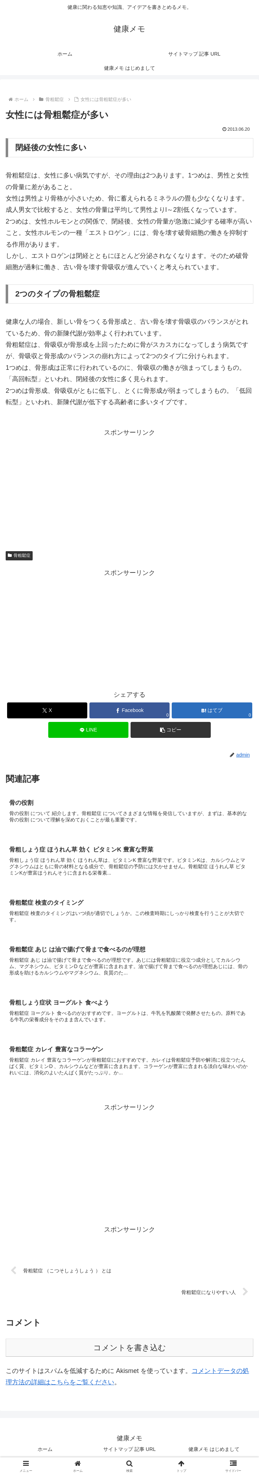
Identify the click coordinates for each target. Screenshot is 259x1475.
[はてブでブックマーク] (212, 710)
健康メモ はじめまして (213, 1452)
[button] (171, 730)
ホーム (45, 1452)
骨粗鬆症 (19, 555)
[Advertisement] (129, 488)
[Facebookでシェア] (129, 710)
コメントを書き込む (129, 1350)
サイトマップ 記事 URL (129, 1452)
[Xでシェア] (47, 710)
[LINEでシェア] (88, 730)
